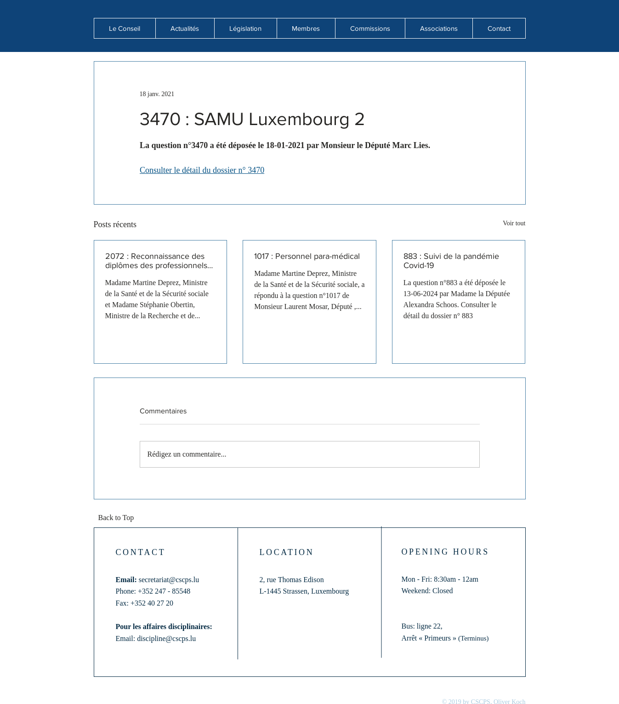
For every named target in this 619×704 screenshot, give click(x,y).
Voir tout (514, 223)
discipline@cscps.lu (166, 638)
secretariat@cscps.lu (169, 580)
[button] (184, 28)
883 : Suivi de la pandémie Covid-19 (451, 261)
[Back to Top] (119, 518)
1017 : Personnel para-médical (307, 256)
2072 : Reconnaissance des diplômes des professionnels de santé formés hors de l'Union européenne (156, 261)
